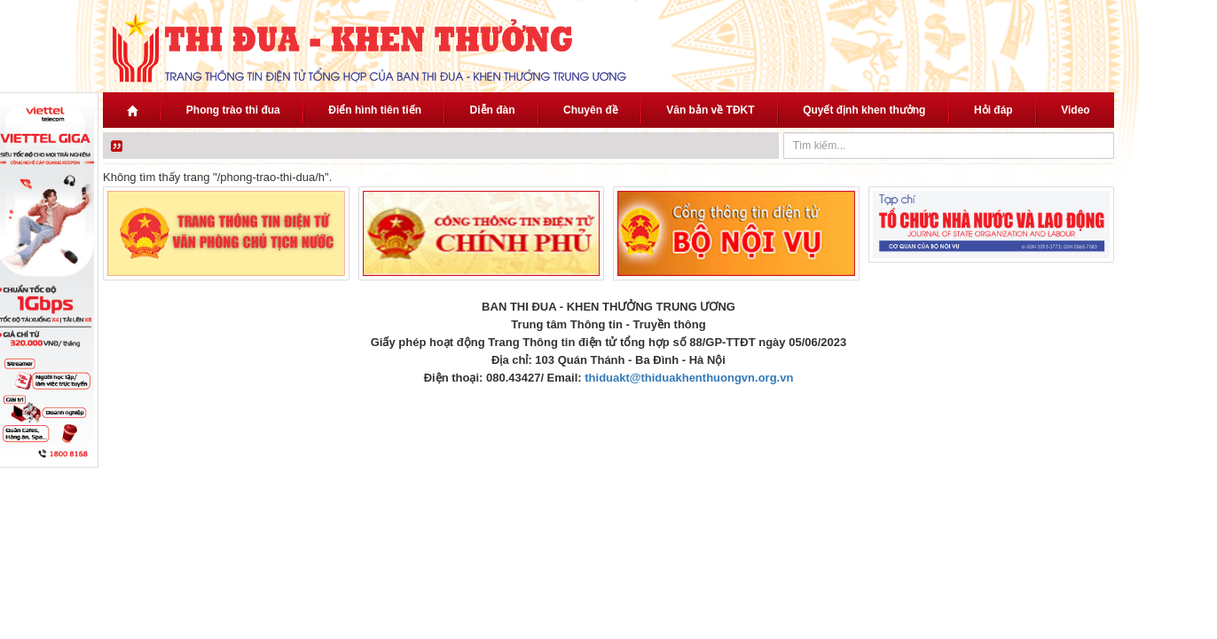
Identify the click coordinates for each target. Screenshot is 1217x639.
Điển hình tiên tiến (374, 110)
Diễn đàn (492, 110)
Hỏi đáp (993, 110)
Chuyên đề (590, 110)
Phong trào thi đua (233, 110)
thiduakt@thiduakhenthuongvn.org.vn (689, 377)
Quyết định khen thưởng (864, 110)
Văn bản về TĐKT (710, 110)
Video (1075, 110)
